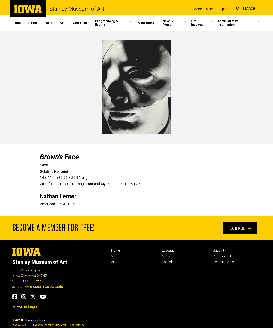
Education (169, 250)
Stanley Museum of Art (76, 9)
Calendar (168, 262)
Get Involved (222, 256)
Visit (114, 256)
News (166, 256)
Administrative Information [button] (228, 22)
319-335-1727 (26, 281)
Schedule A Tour (225, 262)
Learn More (240, 227)
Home (16, 23)
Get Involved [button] (197, 22)
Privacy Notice (20, 324)
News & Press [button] (168, 22)
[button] (246, 8)
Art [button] (62, 23)
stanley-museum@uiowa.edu (37, 286)
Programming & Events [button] (106, 22)
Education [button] (80, 23)
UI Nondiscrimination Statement (49, 324)
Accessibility (203, 9)
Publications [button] (145, 23)
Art (113, 262)
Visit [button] (48, 23)
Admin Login (27, 306)
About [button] (32, 23)
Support (224, 9)
